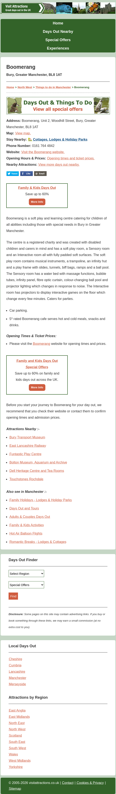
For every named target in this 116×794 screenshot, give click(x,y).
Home (58, 23)
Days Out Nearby (58, 31)
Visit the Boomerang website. (43, 152)
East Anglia (17, 710)
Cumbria (15, 665)
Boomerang (41, 343)
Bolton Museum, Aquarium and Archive (38, 462)
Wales (13, 754)
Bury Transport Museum (27, 437)
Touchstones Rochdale (26, 479)
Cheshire (15, 659)
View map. (23, 133)
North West (25, 87)
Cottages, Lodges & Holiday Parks (60, 139)
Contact (68, 783)
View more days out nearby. (59, 164)
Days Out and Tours (24, 508)
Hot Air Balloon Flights (25, 533)
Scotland (15, 735)
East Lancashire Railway (27, 445)
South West (17, 748)
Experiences (58, 48)
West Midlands (20, 760)
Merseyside (17, 684)
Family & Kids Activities (26, 525)
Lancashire (17, 671)
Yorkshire (16, 767)
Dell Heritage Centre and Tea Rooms (36, 471)
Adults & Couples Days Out (29, 517)
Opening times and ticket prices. (71, 158)
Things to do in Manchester (53, 87)
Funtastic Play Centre (25, 454)
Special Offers (58, 40)
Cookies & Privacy (90, 783)
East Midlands (19, 717)
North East (17, 723)
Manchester (17, 678)
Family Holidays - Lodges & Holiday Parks (40, 500)
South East (17, 742)
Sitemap (15, 788)
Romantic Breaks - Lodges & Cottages (37, 542)
